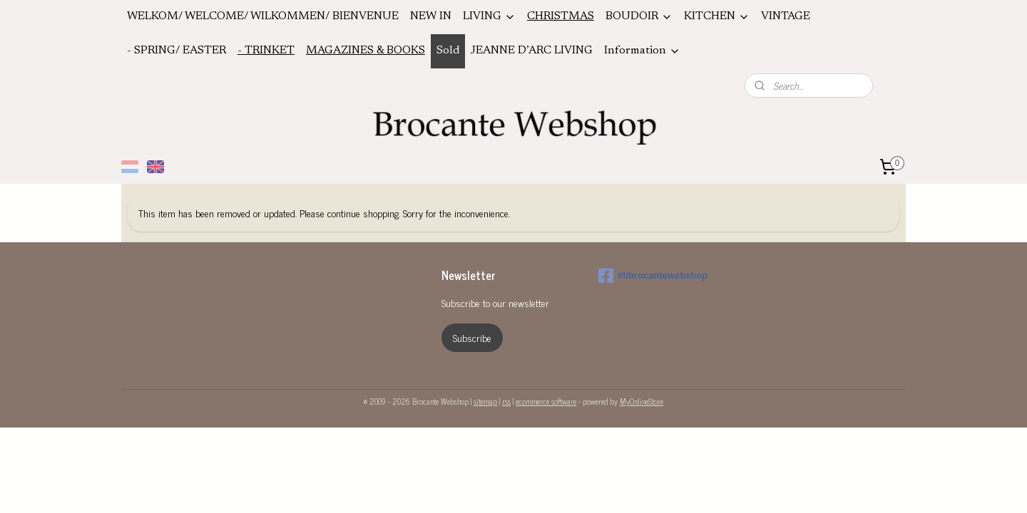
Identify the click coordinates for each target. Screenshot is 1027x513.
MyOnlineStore (641, 401)
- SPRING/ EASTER (176, 50)
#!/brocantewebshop (652, 275)
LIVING (489, 17)
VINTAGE (785, 16)
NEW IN (430, 16)
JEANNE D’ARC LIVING (532, 50)
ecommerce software (546, 401)
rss (506, 401)
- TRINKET (266, 50)
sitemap (485, 401)
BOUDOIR (639, 17)
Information (642, 51)
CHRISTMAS (560, 16)
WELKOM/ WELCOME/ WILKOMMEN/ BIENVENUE (263, 16)
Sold (447, 50)
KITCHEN (717, 17)
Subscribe (472, 337)
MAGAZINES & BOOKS (365, 50)
